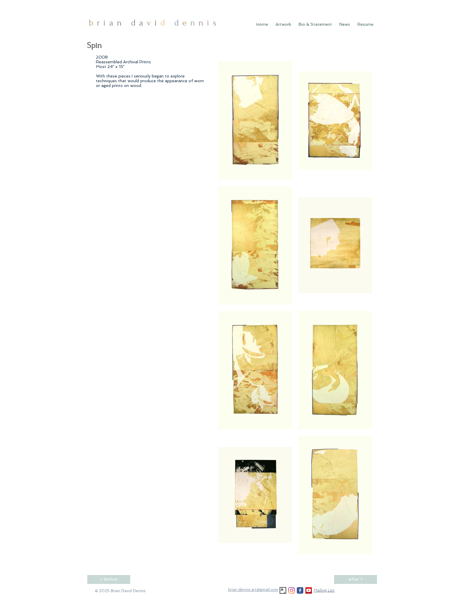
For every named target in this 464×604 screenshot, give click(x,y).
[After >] (355, 579)
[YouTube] (308, 590)
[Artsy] (283, 590)
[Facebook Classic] (300, 590)
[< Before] (108, 579)
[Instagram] (291, 590)
